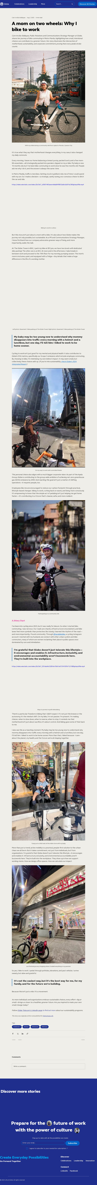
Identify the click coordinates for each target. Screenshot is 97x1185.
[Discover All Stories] (87, 3)
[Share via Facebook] (13, 1034)
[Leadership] (78, 1161)
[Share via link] (27, 1034)
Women (26, 1027)
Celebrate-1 (16, 1027)
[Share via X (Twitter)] (18, 1034)
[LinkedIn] (64, 1171)
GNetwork (35, 1027)
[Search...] (61, 4)
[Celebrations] (66, 1161)
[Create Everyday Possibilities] (4, 3)
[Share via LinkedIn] (22, 1034)
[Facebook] (74, 1171)
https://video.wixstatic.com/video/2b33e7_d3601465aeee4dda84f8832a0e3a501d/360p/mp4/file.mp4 (48, 184)
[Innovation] (90, 1161)
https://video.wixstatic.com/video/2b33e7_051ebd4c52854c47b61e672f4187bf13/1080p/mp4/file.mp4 (48, 666)
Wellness (44, 1027)
